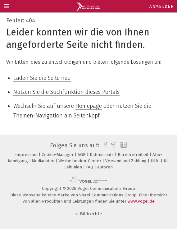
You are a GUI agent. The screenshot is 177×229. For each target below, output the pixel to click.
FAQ (90, 167)
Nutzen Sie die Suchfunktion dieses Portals (66, 92)
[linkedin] (122, 145)
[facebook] (104, 145)
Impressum (27, 154)
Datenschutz (102, 154)
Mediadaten (44, 160)
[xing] (112, 145)
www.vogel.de (141, 201)
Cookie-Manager (58, 154)
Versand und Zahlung (126, 160)
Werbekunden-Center (80, 160)
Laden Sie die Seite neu (42, 78)
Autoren (105, 167)
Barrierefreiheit (134, 154)
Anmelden (161, 6)
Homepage (88, 106)
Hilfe (156, 160)
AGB (82, 154)
